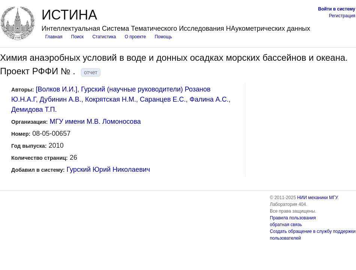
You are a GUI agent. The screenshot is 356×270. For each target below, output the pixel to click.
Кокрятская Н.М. (110, 99)
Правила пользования (293, 217)
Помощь (163, 36)
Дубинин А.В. (60, 99)
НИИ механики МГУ (317, 197)
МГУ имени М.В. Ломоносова (95, 121)
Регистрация (342, 15)
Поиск (77, 36)
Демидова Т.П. (34, 109)
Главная (54, 36)
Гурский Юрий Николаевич (108, 169)
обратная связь (286, 224)
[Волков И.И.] (57, 89)
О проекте (135, 36)
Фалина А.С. (209, 99)
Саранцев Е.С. (163, 99)
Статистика (104, 36)
